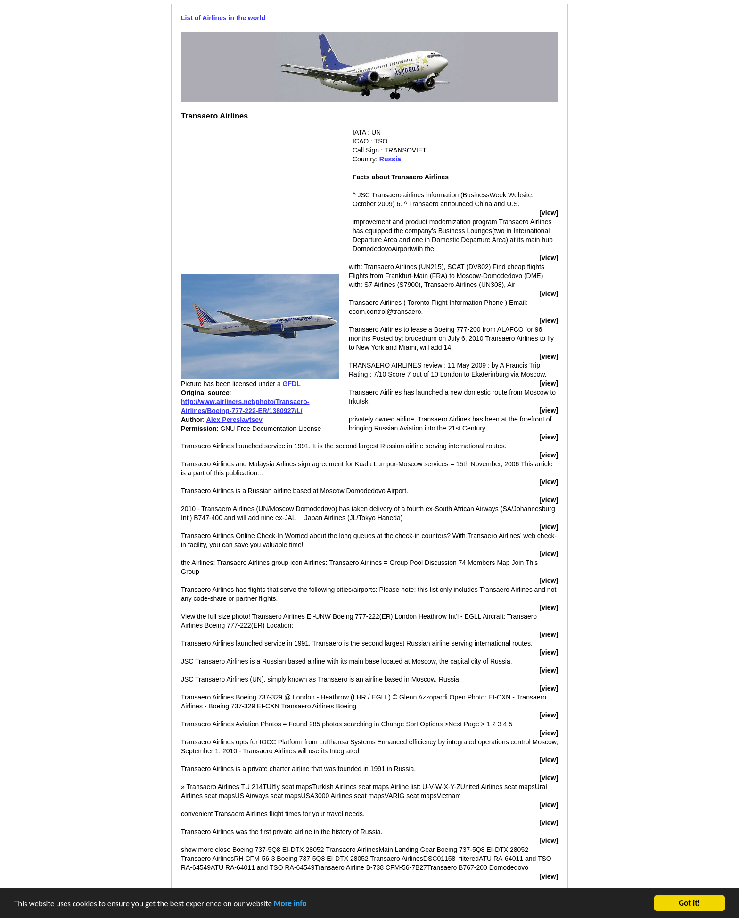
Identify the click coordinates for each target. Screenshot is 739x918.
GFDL (292, 383)
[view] (548, 213)
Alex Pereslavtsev (234, 419)
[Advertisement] (260, 194)
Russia (390, 159)
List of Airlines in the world (223, 18)
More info (290, 904)
